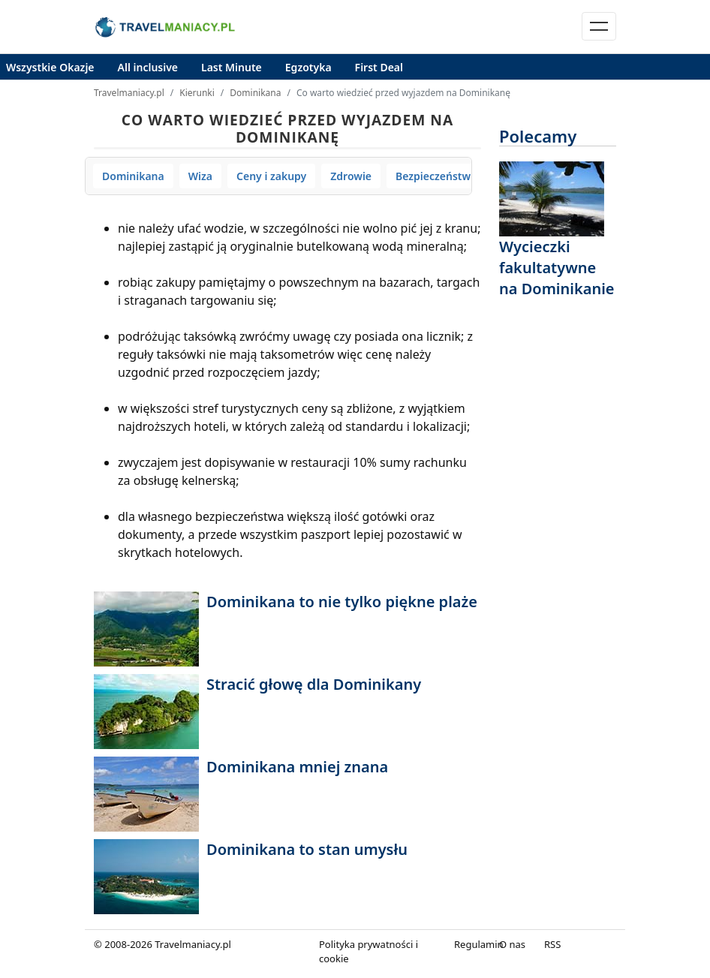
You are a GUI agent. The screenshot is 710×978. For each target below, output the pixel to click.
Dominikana (255, 92)
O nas (512, 944)
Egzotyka (308, 67)
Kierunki (197, 92)
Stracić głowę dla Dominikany (313, 684)
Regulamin (479, 944)
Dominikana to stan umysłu (307, 849)
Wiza (200, 176)
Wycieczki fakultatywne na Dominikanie (557, 267)
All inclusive (148, 67)
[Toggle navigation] (599, 26)
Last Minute (231, 67)
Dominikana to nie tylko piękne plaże (341, 601)
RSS (552, 944)
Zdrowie (351, 176)
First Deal (379, 67)
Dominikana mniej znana (297, 767)
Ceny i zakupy (271, 176)
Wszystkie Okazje (50, 67)
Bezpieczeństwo (436, 176)
